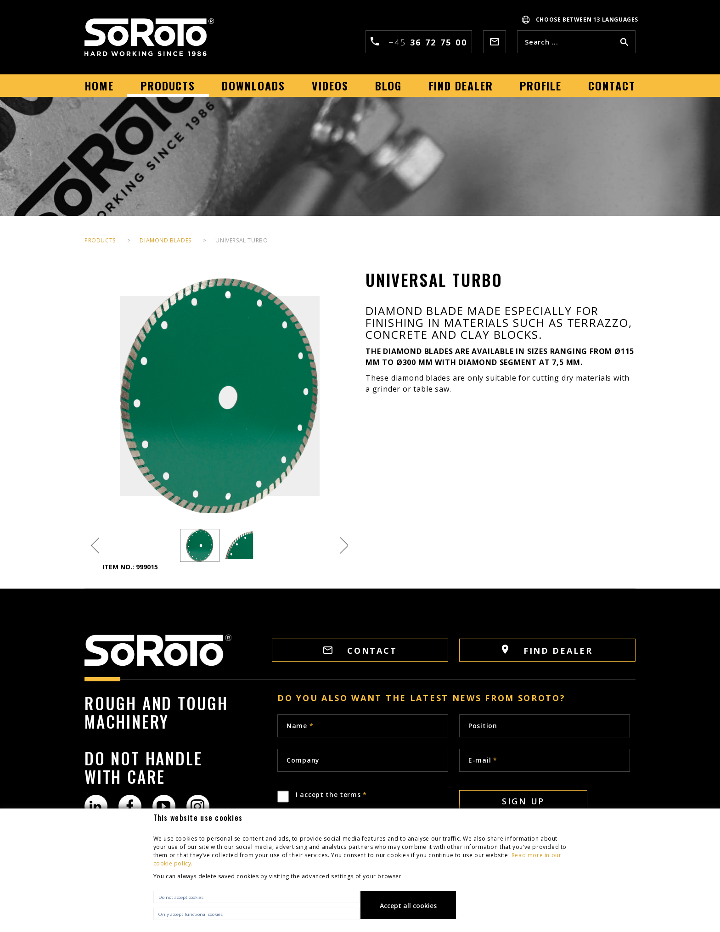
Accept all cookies (408, 905)
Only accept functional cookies (190, 914)
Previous (95, 546)
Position (482, 725)
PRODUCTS (100, 240)
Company (303, 760)
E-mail (482, 760)
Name (300, 725)
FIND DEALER (547, 650)
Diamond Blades (165, 240)
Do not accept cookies (180, 897)
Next (344, 546)
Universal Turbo (241, 240)
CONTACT (360, 650)
